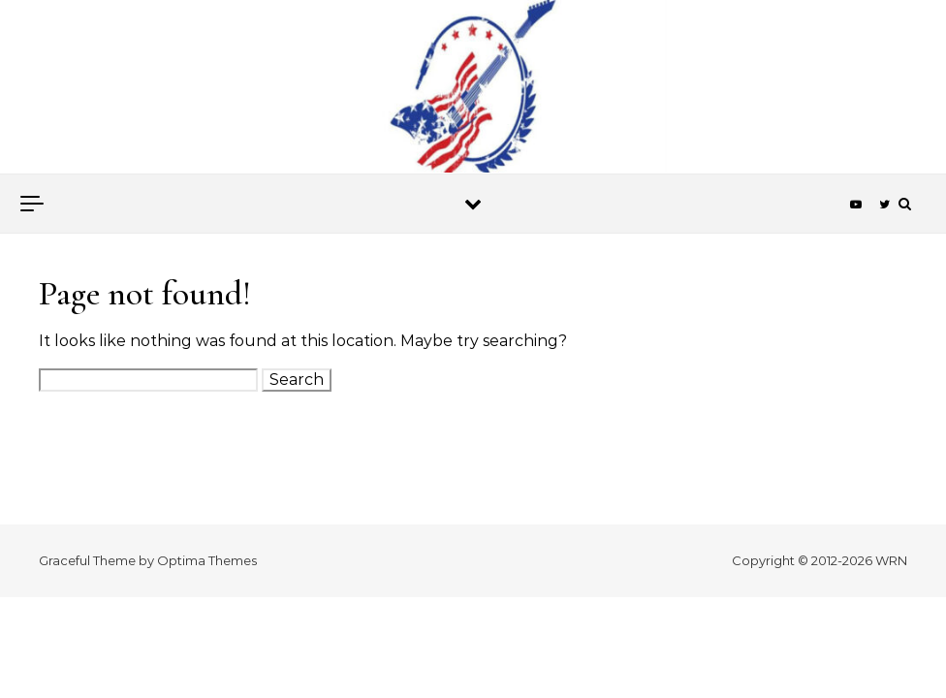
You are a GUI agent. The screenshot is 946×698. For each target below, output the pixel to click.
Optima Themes (207, 560)
